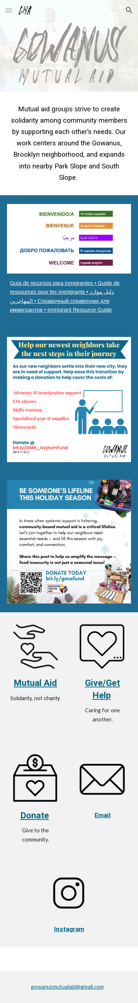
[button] (9, 10)
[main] (69, 143)
